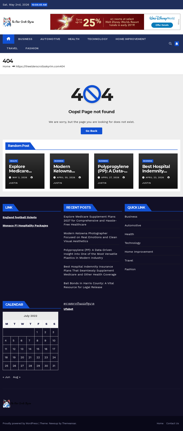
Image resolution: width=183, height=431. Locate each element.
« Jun (6, 377)
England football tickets (20, 217)
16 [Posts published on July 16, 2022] (45, 349)
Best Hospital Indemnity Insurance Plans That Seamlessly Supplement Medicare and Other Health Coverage (90, 270)
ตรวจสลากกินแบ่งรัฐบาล (79, 303)
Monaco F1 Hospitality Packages (25, 225)
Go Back (91, 131)
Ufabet (68, 309)
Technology (97, 39)
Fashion (32, 48)
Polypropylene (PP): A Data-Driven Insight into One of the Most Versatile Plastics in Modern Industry (90, 253)
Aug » (16, 377)
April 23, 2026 (155, 177)
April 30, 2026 (66, 177)
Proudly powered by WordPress (21, 423)
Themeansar (69, 423)
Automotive (50, 39)
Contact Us (172, 423)
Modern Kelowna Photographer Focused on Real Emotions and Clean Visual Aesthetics (90, 237)
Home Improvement (131, 39)
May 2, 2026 (20, 177)
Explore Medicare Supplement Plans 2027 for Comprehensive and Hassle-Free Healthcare (90, 220)
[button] (170, 43)
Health (74, 39)
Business (25, 39)
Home (6, 66)
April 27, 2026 (110, 177)
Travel (12, 48)
